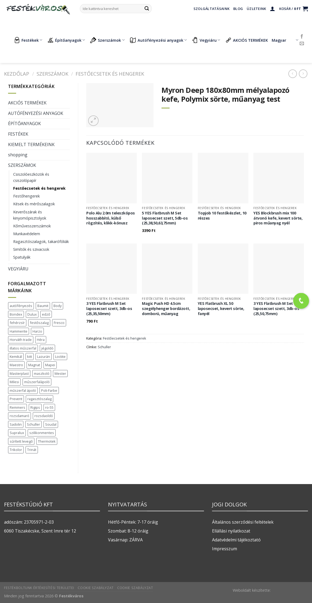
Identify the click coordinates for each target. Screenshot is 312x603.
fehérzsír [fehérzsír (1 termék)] (17, 322)
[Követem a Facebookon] (302, 36)
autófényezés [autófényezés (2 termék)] (21, 305)
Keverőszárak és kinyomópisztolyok (29, 215)
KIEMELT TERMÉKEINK (31, 144)
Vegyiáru (206, 40)
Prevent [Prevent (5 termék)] (16, 398)
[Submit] (146, 8)
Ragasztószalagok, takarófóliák (41, 241)
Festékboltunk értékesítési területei (39, 588)
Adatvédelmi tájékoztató (236, 540)
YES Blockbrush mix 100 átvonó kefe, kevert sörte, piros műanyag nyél (277, 218)
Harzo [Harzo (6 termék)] (37, 331)
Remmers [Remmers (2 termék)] (17, 407)
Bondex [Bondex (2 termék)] (16, 314)
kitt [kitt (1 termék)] (29, 356)
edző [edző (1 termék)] (46, 314)
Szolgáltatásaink (211, 8)
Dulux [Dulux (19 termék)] (32, 314)
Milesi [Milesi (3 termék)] (14, 381)
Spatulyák (21, 257)
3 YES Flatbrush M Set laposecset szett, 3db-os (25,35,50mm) (109, 308)
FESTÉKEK (18, 134)
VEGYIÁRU (18, 269)
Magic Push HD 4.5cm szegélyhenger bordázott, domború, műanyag (166, 308)
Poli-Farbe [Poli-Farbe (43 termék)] (49, 390)
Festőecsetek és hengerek (110, 73)
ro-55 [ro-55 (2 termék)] (49, 407)
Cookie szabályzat (95, 588)
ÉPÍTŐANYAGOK (24, 123)
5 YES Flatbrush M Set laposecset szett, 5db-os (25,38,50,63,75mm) (165, 218)
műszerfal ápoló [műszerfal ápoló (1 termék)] (23, 390)
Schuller (104, 346)
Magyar (285, 40)
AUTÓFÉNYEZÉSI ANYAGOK (35, 113)
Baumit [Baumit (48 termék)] (42, 305)
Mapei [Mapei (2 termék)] (50, 364)
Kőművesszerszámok (32, 225)
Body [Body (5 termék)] (57, 305)
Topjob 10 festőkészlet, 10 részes (222, 216)
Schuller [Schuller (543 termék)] (33, 424)
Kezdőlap (16, 73)
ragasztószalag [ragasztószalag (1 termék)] (39, 398)
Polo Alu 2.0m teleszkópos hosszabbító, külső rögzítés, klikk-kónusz (110, 218)
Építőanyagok (66, 40)
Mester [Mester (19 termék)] (60, 373)
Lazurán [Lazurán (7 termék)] (43, 356)
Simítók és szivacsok (31, 249)
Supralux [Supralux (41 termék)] (17, 432)
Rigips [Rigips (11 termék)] (35, 407)
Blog (238, 8)
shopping (17, 155)
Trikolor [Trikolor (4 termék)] (16, 449)
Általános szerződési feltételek (243, 522)
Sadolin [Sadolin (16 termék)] (16, 424)
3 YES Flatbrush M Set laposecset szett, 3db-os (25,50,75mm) (276, 308)
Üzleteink (256, 8)
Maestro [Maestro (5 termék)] (16, 364)
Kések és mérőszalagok (34, 203)
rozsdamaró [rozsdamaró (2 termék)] (19, 415)
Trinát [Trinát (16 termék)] (31, 449)
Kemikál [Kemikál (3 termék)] (16, 356)
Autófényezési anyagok (158, 40)
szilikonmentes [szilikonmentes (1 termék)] (41, 432)
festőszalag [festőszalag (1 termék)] (39, 322)
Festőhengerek (26, 196)
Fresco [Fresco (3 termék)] (59, 322)
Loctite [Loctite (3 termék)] (60, 356)
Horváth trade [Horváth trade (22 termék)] (21, 339)
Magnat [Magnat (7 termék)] (34, 364)
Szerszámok (107, 40)
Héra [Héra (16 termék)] (41, 339)
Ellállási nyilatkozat (231, 531)
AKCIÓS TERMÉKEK (246, 40)
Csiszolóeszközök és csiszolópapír (31, 177)
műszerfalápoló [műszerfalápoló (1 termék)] (37, 381)
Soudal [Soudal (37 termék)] (50, 424)
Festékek (28, 40)
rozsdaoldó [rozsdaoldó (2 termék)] (43, 415)
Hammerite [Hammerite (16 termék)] (18, 331)
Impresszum (224, 549)
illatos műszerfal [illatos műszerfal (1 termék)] (23, 348)
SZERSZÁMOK (52, 73)
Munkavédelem (26, 233)
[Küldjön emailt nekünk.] (302, 43)
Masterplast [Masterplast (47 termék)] (19, 373)
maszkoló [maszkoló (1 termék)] (41, 373)
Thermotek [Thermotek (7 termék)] (47, 441)
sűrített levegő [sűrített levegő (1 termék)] (21, 441)
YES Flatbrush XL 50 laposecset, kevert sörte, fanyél (221, 308)
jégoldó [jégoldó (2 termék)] (47, 348)
